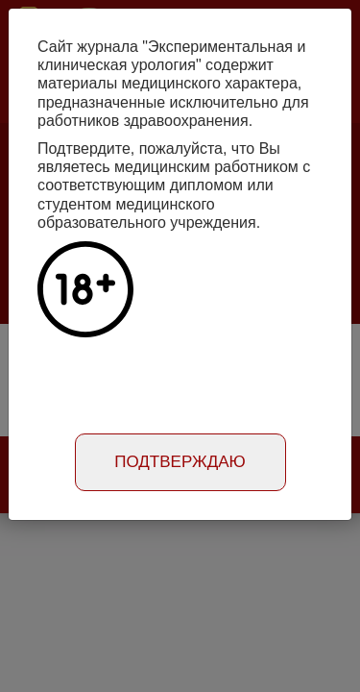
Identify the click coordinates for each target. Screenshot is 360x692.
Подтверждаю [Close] (180, 462)
